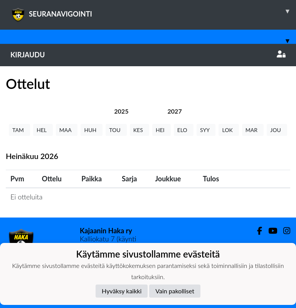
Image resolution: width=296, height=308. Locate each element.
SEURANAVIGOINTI (153, 11)
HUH (91, 130)
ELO (183, 130)
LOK (228, 130)
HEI (161, 130)
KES (139, 130)
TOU (116, 130)
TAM (19, 130)
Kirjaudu (148, 54)
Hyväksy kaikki (121, 291)
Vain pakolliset (174, 291)
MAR (253, 130)
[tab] (121, 111)
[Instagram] (283, 231)
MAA (66, 130)
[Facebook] (256, 231)
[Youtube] (269, 231)
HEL (43, 130)
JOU (277, 130)
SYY (206, 130)
